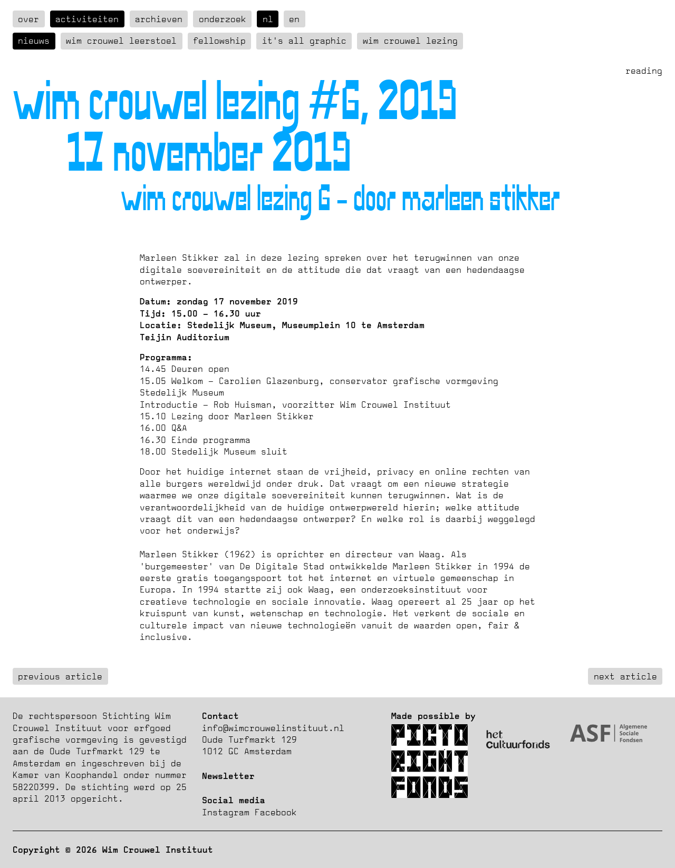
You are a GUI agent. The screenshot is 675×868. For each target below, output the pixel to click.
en (294, 19)
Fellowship (219, 40)
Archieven (158, 19)
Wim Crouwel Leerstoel (121, 40)
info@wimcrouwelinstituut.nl (273, 728)
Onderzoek (222, 19)
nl (268, 19)
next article (625, 676)
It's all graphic (304, 40)
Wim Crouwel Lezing (410, 40)
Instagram (225, 812)
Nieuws (34, 40)
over (28, 19)
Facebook (276, 812)
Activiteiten (87, 19)
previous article (60, 676)
